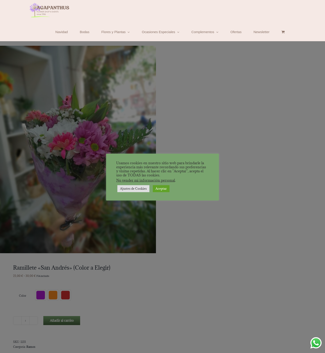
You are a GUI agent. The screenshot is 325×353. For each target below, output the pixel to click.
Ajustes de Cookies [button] (133, 189)
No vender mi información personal (145, 180)
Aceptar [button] (161, 189)
